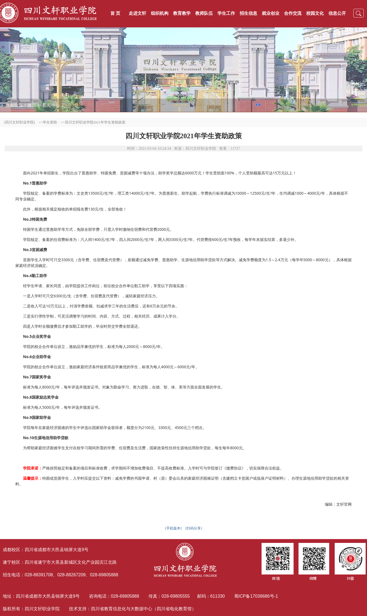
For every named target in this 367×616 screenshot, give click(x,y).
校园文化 (315, 13)
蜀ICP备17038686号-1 (256, 596)
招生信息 (248, 13)
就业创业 (270, 13)
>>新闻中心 (48, 105)
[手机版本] (173, 528)
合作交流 (293, 13)
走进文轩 (137, 13)
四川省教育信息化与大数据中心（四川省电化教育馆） (143, 608)
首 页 (115, 13)
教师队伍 (204, 13)
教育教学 (182, 13)
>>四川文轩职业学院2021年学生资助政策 (93, 122)
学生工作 (226, 13)
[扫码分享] (193, 528)
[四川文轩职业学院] (19, 122)
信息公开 (337, 13)
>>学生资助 (48, 122)
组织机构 (159, 13)
